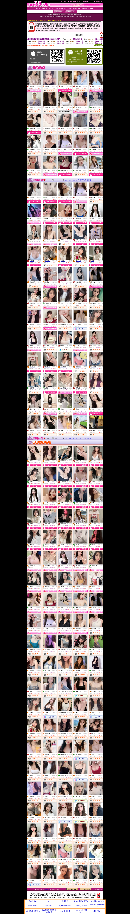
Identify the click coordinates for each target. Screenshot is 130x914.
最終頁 (89, 180)
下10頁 (84, 180)
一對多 (86, 107)
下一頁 (80, 180)
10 (76, 180)
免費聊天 (69, 345)
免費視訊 (38, 86)
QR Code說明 (98, 45)
